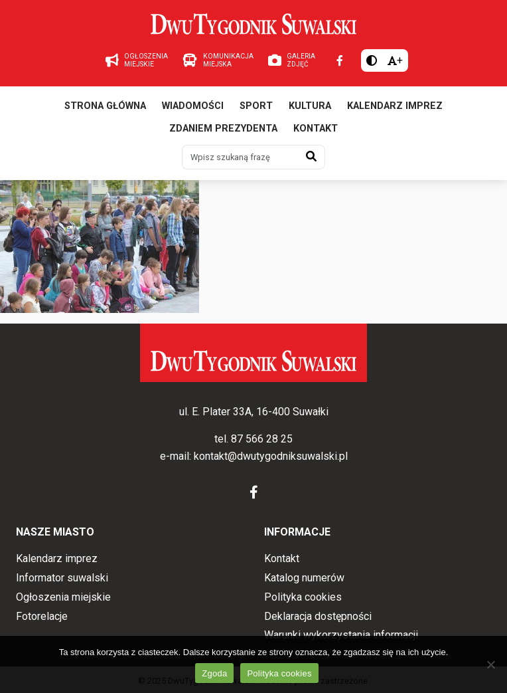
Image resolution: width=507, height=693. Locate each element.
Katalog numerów (304, 577)
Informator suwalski (62, 577)
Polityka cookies (303, 597)
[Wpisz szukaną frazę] (240, 157)
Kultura (310, 106)
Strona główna (105, 106)
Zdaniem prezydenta (223, 128)
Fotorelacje (42, 616)
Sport (256, 106)
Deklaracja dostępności (318, 616)
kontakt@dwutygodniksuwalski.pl (271, 456)
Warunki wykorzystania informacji (341, 635)
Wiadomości (193, 106)
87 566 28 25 (262, 439)
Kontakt (315, 128)
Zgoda (214, 673)
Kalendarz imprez (395, 106)
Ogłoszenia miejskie (63, 597)
